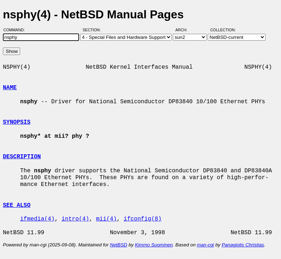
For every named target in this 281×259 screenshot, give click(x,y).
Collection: (223, 30)
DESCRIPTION (22, 157)
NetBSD (118, 244)
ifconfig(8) (143, 219)
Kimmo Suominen (153, 244)
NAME (10, 88)
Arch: (184, 30)
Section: (93, 30)
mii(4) (106, 219)
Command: (16, 30)
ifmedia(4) (37, 219)
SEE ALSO (17, 205)
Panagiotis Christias (243, 244)
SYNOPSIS (17, 122)
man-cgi (205, 244)
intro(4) (75, 219)
